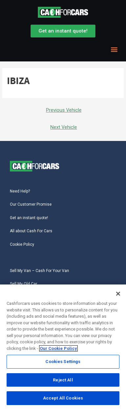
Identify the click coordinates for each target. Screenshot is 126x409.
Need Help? (20, 191)
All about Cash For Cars (31, 231)
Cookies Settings (62, 363)
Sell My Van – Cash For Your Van (39, 270)
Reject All (63, 381)
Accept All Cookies (63, 400)
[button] (114, 49)
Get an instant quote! (29, 218)
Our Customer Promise (31, 204)
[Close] (118, 295)
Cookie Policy (22, 244)
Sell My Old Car (23, 284)
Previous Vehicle (64, 110)
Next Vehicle (63, 127)
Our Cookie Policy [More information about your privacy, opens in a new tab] (58, 350)
